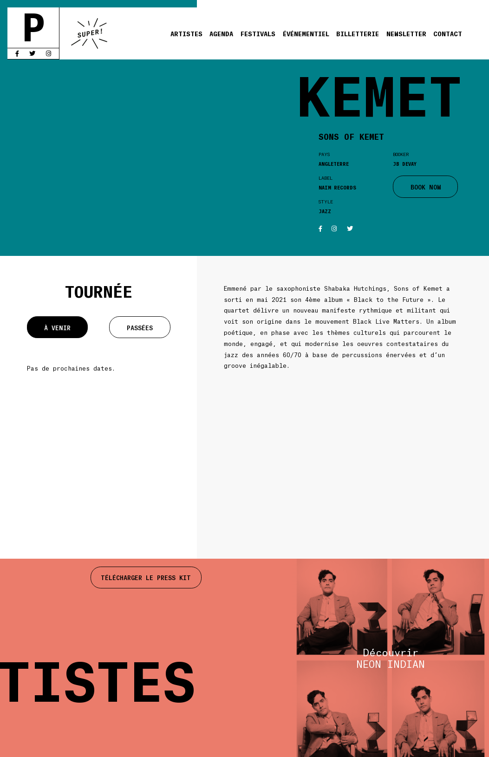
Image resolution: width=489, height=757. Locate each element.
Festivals (258, 33)
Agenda (221, 33)
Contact (447, 33)
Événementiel (306, 33)
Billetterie (357, 33)
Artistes (186, 33)
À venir (57, 327)
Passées (140, 327)
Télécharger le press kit (146, 577)
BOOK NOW (426, 187)
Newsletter (406, 33)
